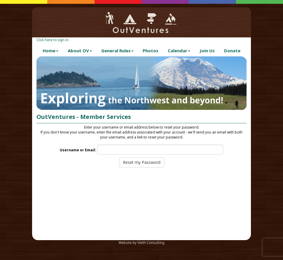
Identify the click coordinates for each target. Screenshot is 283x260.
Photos (150, 50)
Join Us (207, 50)
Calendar (179, 50)
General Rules (117, 50)
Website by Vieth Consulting (141, 242)
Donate (232, 50)
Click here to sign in (52, 39)
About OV (80, 50)
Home (50, 50)
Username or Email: (78, 150)
